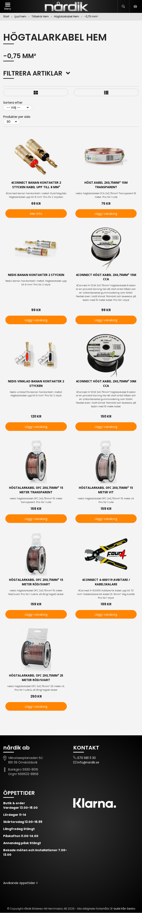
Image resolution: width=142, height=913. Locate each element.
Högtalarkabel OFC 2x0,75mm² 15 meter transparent (36, 490)
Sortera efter (12, 102)
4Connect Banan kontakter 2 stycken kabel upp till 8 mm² (36, 185)
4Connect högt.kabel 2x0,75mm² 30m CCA (106, 383)
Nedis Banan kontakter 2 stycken (35, 275)
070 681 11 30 (86, 758)
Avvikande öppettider (19, 883)
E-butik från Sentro (123, 909)
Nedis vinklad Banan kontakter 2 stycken (36, 383)
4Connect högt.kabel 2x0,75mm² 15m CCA (106, 277)
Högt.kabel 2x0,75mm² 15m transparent (106, 185)
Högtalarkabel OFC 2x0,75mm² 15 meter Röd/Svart (36, 582)
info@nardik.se (88, 762)
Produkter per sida (16, 117)
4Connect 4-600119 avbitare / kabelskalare (106, 582)
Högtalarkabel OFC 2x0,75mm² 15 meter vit (106, 490)
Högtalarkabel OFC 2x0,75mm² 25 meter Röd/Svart (36, 678)
